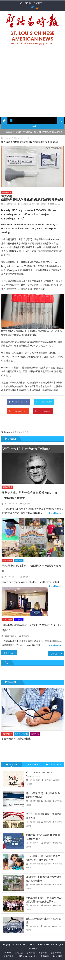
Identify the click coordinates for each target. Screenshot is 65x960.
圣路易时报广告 (21, 734)
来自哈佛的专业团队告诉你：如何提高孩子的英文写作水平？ (11, 652)
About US (57, 956)
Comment (53, 764)
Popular (12, 764)
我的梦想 (19, 619)
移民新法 (31, 952)
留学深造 (19, 560)
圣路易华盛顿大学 (20, 432)
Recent (32, 764)
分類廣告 (45, 956)
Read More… (55, 513)
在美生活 (35, 734)
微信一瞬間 (56, 952)
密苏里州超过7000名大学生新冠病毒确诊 (57, 653)
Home (8, 952)
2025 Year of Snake (27, 956)
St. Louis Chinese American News (32, 36)
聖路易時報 (8, 956)
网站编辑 (24, 204)
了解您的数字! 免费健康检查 (16, 738)
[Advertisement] (32, 82)
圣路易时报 (7, 192)
